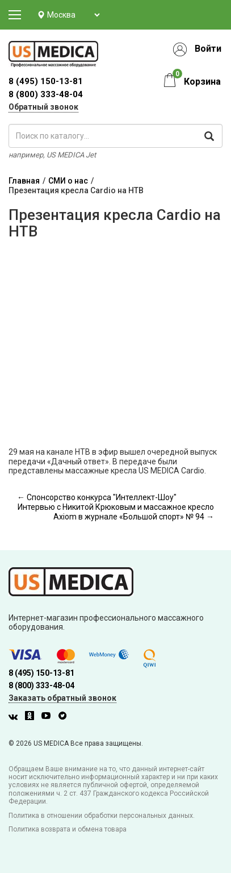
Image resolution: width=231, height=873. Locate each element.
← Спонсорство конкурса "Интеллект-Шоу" (97, 497)
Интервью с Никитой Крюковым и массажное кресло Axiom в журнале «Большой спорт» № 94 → (116, 511)
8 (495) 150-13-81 (41, 672)
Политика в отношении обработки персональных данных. (102, 816)
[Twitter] (65, 717)
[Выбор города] (73, 15)
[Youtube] (48, 717)
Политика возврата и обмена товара (68, 829)
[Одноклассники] (32, 717)
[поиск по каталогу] (115, 136)
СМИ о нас (68, 180)
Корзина (202, 81)
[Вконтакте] (16, 717)
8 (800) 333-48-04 (46, 94)
